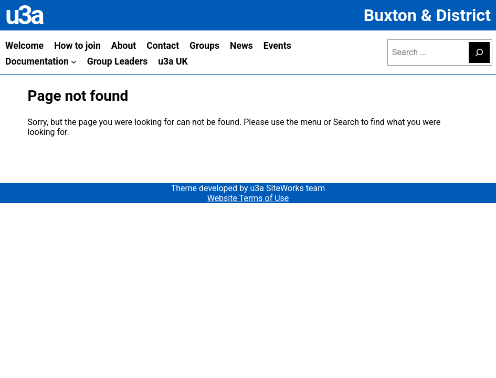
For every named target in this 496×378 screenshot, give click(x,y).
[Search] (479, 52)
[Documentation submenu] (74, 62)
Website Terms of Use (248, 198)
